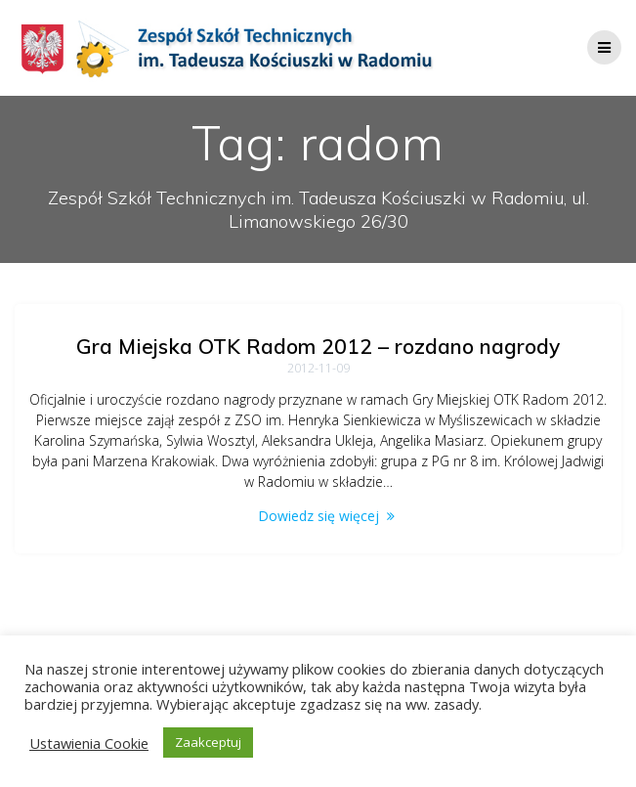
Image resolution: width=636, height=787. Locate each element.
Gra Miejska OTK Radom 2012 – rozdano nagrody (318, 346)
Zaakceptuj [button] (208, 742)
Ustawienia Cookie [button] (88, 743)
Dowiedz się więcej (318, 515)
